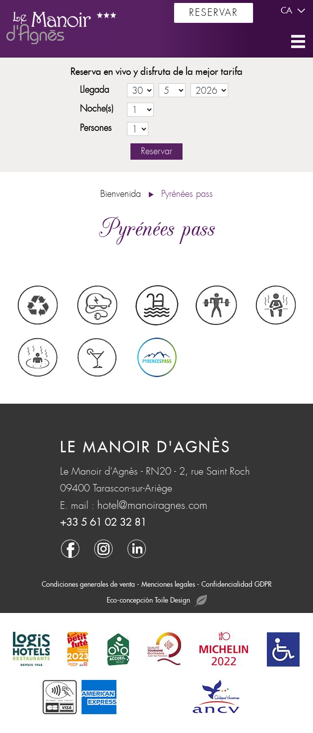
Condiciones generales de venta (88, 584)
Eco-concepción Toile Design (157, 601)
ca (294, 11)
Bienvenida (120, 194)
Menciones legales (168, 584)
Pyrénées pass (187, 194)
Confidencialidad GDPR (236, 584)
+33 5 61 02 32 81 (103, 522)
